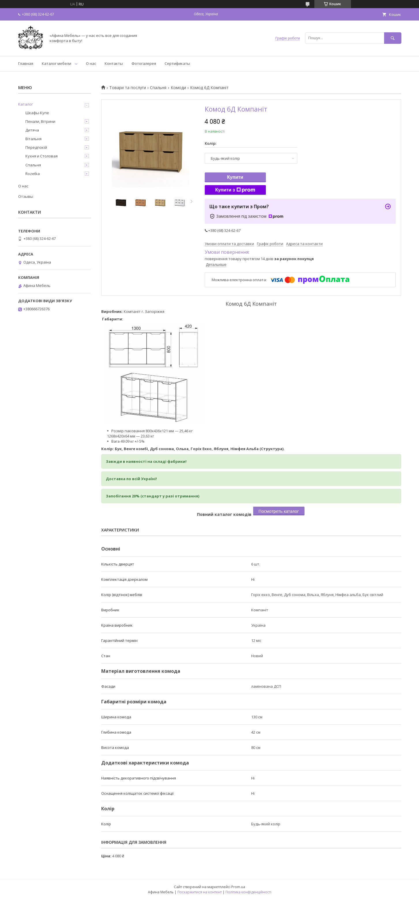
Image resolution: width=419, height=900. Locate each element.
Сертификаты (177, 63)
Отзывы (25, 196)
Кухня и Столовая (41, 156)
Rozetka (32, 173)
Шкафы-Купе (37, 112)
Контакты (114, 63)
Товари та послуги (127, 87)
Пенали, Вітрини (40, 121)
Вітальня (33, 138)
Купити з (235, 190)
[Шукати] (392, 38)
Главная (25, 63)
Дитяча (32, 130)
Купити (235, 177)
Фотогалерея (143, 63)
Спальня (158, 87)
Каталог (25, 104)
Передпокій (36, 147)
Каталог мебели (56, 63)
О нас (91, 63)
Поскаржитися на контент (199, 892)
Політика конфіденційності (248, 892)
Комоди (178, 87)
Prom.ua (238, 886)
